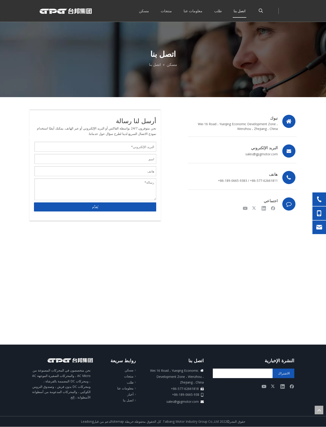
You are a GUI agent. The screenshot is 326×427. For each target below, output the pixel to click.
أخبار (130, 394)
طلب (130, 382)
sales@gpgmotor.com (261, 154)
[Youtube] (245, 208)
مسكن (129, 370)
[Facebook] (273, 208)
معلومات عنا (125, 388)
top (319, 410)
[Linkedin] (263, 208)
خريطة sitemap (123, 421)
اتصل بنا (128, 400)
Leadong (87, 421)
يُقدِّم (95, 207)
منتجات (129, 376)
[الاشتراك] (283, 373)
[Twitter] (254, 208)
